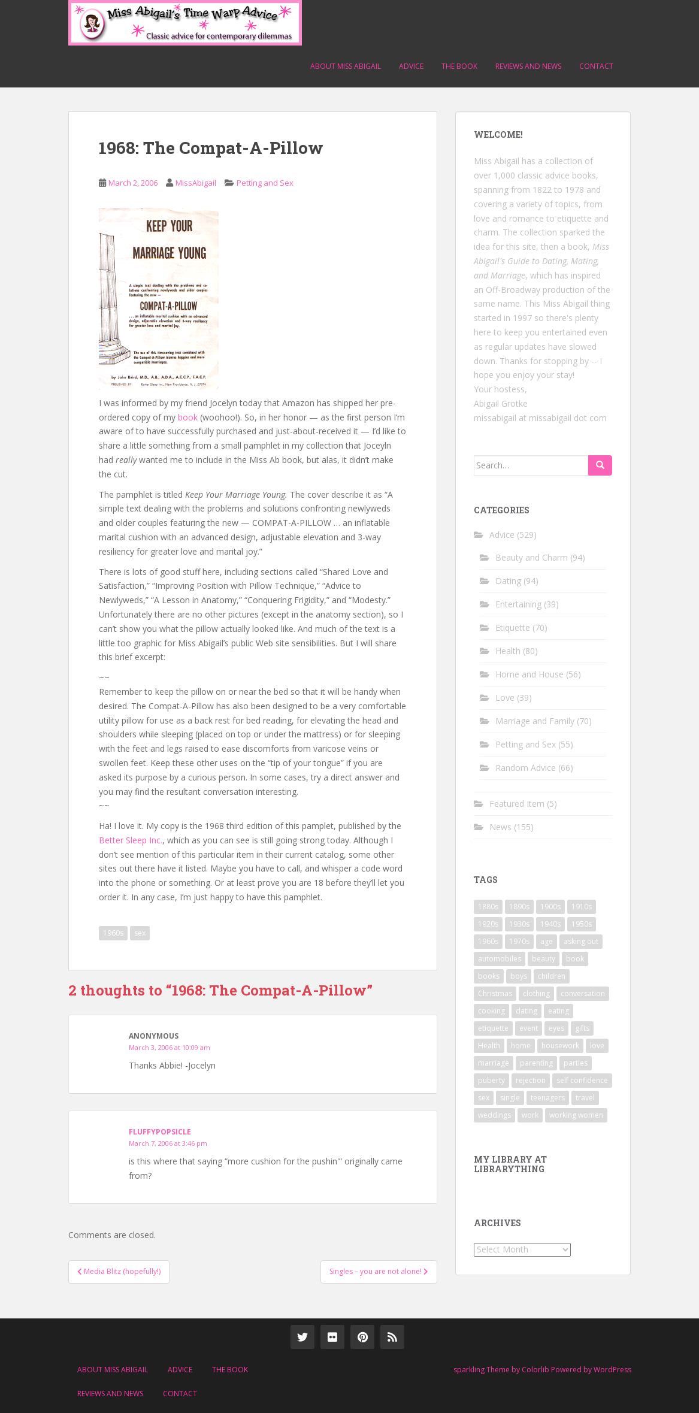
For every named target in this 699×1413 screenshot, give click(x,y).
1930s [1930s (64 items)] (519, 924)
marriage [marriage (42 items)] (493, 1063)
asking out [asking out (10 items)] (581, 941)
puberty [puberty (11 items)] (491, 1080)
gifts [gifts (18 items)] (582, 1028)
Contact (596, 66)
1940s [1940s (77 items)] (550, 924)
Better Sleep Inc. (130, 840)
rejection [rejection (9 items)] (531, 1080)
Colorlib (535, 1369)
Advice (411, 66)
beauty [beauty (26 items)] (543, 959)
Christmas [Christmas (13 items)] (495, 993)
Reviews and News (528, 66)
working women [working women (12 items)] (576, 1115)
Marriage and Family (534, 721)
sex (140, 933)
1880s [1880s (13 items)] (488, 906)
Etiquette (512, 627)
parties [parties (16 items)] (576, 1063)
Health (508, 650)
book (188, 417)
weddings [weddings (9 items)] (494, 1115)
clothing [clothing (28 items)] (536, 993)
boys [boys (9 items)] (518, 976)
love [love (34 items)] (597, 1045)
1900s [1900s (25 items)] (550, 906)
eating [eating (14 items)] (558, 1011)
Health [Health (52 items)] (489, 1045)
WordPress (612, 1369)
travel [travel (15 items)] (585, 1098)
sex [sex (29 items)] (483, 1098)
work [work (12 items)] (530, 1115)
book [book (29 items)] (575, 959)
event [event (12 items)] (528, 1028)
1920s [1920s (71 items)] (488, 924)
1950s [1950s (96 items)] (581, 924)
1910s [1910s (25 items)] (581, 906)
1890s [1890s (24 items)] (519, 906)
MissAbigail (195, 182)
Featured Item (516, 803)
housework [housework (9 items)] (560, 1045)
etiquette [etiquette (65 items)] (493, 1028)
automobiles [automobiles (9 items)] (499, 959)
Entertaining (518, 604)
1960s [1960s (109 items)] (488, 941)
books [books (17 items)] (489, 976)
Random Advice (525, 767)
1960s (113, 933)
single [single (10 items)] (510, 1098)
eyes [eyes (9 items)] (556, 1028)
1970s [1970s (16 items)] (519, 941)
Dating (508, 580)
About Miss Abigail (345, 66)
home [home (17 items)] (521, 1045)
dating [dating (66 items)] (526, 1011)
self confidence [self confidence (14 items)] (582, 1080)
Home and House (529, 674)
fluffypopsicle (160, 1132)
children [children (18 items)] (551, 976)
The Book (459, 66)
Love (505, 697)
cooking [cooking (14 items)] (491, 1011)
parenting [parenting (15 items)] (536, 1063)
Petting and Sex (265, 182)
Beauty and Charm (531, 557)
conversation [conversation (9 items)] (583, 993)
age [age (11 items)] (546, 941)
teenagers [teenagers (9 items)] (548, 1098)
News (500, 827)
